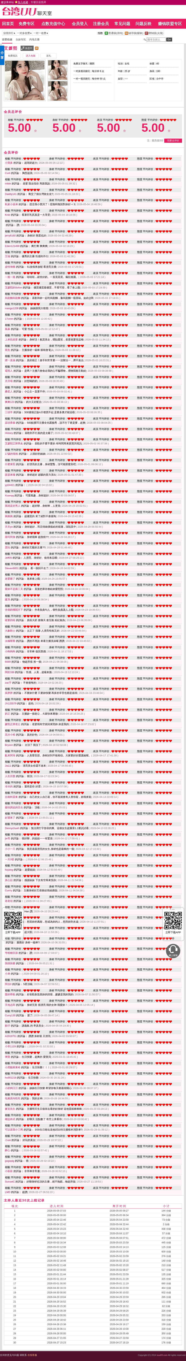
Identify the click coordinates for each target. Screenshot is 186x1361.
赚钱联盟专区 (170, 24)
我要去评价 (173, 140)
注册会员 (101, 24)
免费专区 (26, 24)
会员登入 (80, 24)
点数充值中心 (53, 24)
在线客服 (32, 1355)
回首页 (8, 24)
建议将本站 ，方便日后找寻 (23, 2)
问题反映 (143, 24)
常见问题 (122, 24)
